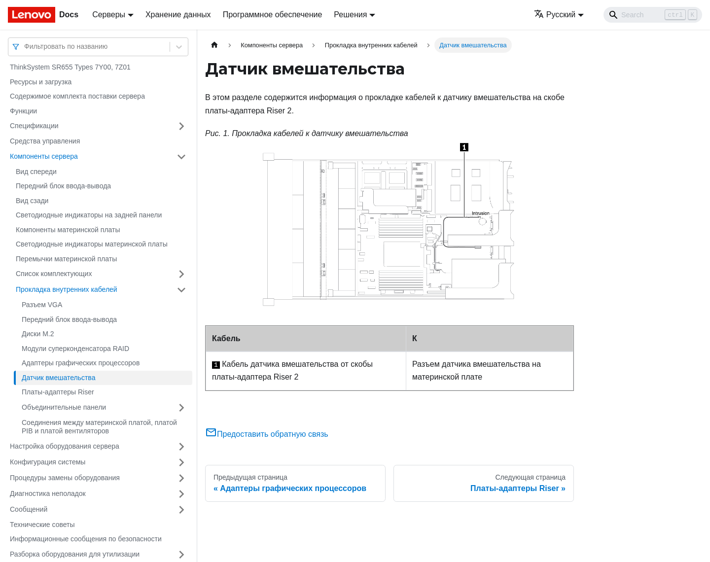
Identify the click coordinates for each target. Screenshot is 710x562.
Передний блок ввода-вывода (63, 186)
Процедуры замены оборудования (65, 478)
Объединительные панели (64, 407)
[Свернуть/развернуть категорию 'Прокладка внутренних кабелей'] (181, 290)
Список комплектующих (54, 274)
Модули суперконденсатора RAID (75, 348)
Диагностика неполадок (48, 493)
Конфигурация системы (47, 462)
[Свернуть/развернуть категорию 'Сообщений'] (181, 510)
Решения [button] (350, 14)
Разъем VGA (42, 305)
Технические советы (42, 524)
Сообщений (28, 509)
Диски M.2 (38, 334)
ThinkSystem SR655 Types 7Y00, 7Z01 (70, 67)
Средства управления (45, 141)
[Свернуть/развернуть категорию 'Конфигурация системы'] (181, 462)
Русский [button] (554, 14)
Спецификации (34, 126)
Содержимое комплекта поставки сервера (77, 96)
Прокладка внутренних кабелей (66, 289)
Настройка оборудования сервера (64, 446)
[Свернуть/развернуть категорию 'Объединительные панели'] (181, 408)
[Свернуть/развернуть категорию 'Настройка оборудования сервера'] (181, 447)
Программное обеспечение (272, 14)
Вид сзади (32, 201)
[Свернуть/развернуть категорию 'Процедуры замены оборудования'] (181, 478)
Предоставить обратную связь (266, 434)
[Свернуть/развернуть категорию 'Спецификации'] (181, 126)
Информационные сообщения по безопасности (86, 539)
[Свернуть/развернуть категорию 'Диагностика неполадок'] (181, 494)
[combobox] (25, 46)
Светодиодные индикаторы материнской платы (92, 244)
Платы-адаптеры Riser (58, 392)
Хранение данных (178, 14)
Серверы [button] (108, 14)
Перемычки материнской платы (66, 259)
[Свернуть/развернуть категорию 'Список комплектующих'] (181, 274)
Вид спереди (36, 172)
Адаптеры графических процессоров (81, 363)
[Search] (653, 15)
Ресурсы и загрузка (40, 82)
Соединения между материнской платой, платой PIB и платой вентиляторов (99, 427)
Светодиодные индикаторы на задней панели (89, 215)
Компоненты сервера (44, 156)
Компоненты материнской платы (68, 230)
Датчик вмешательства (58, 378)
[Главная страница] (214, 45)
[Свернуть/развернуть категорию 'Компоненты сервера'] (181, 157)
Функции (23, 111)
